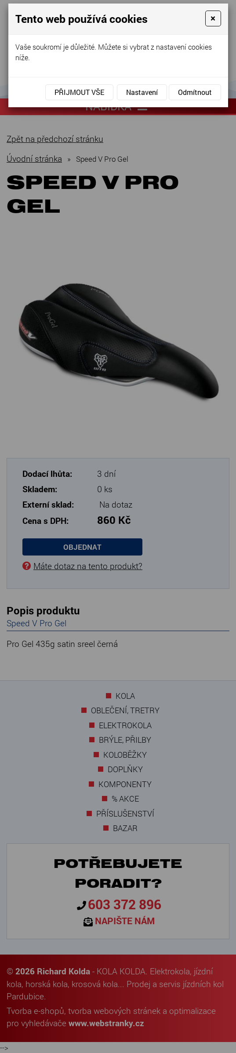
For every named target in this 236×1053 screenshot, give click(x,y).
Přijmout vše (79, 92)
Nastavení (142, 92)
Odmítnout (195, 92)
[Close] (213, 18)
